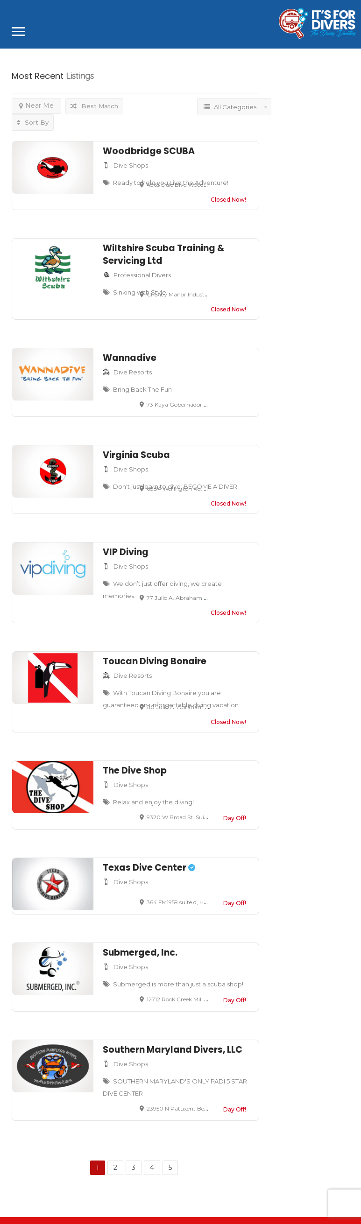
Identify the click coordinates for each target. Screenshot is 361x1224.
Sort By (33, 122)
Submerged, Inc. (140, 952)
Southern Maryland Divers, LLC (172, 1049)
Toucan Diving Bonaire (154, 661)
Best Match (94, 106)
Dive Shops (130, 165)
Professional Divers (142, 275)
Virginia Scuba (136, 455)
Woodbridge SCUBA (149, 151)
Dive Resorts (132, 372)
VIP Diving (126, 552)
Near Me (36, 105)
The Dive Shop (135, 770)
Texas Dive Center (149, 867)
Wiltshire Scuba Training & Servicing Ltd (164, 254)
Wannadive (129, 358)
